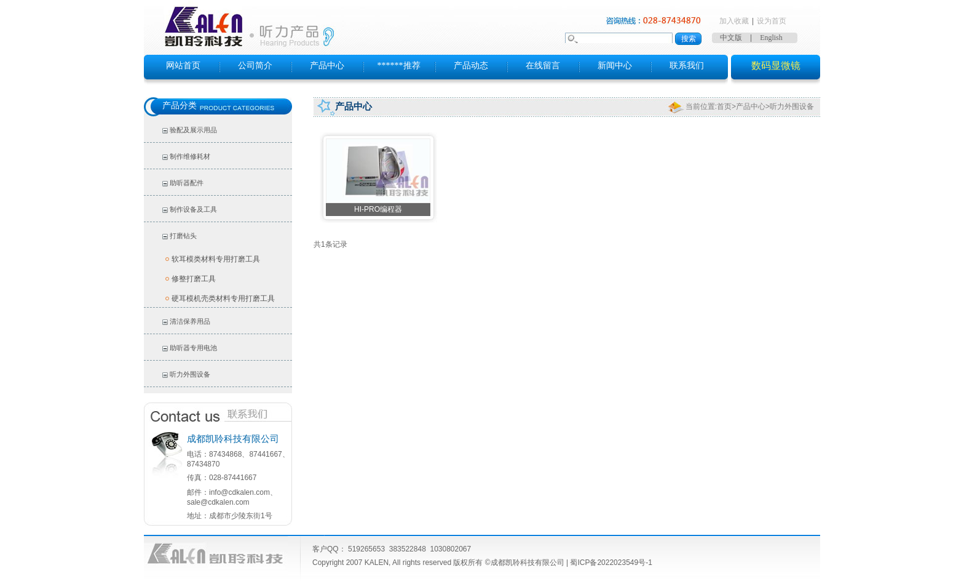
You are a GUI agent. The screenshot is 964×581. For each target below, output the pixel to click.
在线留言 (543, 65)
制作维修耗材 (190, 156)
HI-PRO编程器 (378, 209)
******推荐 (399, 65)
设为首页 (771, 21)
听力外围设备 (190, 374)
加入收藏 (734, 21)
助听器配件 (186, 182)
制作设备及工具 (193, 209)
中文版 (731, 37)
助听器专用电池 (193, 347)
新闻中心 (615, 65)
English (771, 37)
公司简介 (255, 65)
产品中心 (327, 65)
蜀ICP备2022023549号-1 (611, 562)
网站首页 (183, 65)
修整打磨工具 (194, 278)
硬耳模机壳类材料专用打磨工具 (223, 298)
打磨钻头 (183, 235)
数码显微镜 (775, 65)
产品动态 (471, 65)
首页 (724, 106)
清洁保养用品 (190, 321)
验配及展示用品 (193, 130)
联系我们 (687, 65)
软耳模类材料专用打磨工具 (216, 259)
